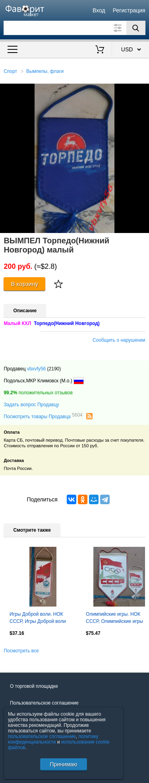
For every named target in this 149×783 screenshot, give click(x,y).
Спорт (10, 71)
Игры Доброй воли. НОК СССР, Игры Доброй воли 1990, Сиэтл (38, 618)
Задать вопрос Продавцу (31, 404)
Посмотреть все (21, 651)
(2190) (54, 369)
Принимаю (63, 764)
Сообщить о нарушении (119, 340)
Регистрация (129, 10)
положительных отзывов (38, 392)
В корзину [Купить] (24, 283)
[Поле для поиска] (74, 28)
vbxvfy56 (36, 369)
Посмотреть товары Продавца (43, 416)
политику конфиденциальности (53, 739)
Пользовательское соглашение (44, 703)
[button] (141, 90)
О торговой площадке (34, 686)
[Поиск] (135, 28)
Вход (99, 10)
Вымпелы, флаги (45, 71)
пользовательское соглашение (42, 736)
